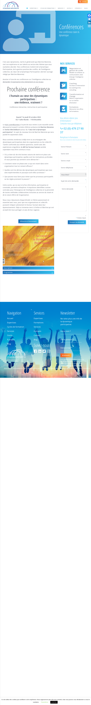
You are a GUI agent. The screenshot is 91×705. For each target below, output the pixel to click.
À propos (78, 8)
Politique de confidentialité (49, 368)
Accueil (10, 318)
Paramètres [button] (44, 702)
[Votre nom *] (71, 331)
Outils (69, 8)
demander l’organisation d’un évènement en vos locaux (23, 82)
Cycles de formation (47, 8)
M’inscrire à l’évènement (28, 221)
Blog (86, 8)
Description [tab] (28, 268)
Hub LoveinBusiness (12, 125)
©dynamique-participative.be (13, 368)
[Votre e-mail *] (71, 348)
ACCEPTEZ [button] (54, 702)
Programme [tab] (28, 272)
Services (60, 8)
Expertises (33, 8)
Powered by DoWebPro (82, 368)
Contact (37, 335)
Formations (38, 322)
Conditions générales (66, 368)
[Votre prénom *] (71, 339)
